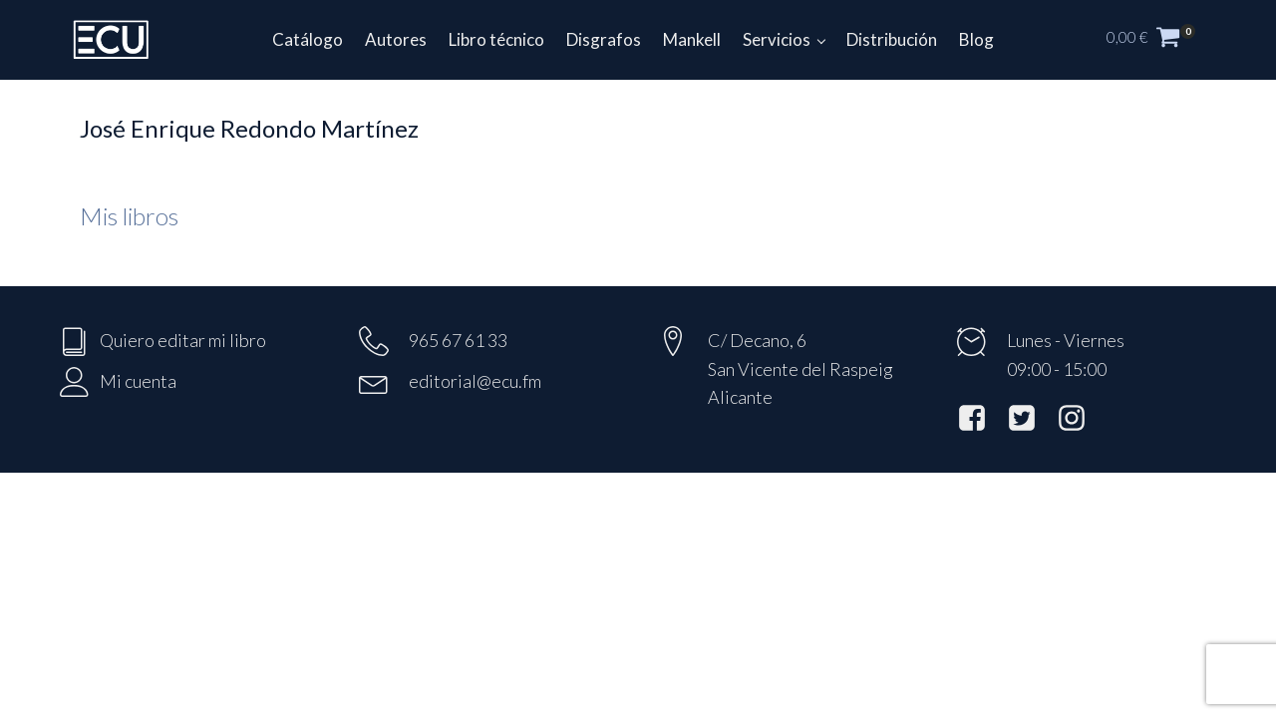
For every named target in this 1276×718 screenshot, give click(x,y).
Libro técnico (496, 39)
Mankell (692, 39)
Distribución (891, 39)
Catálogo (307, 39)
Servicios (776, 39)
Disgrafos (603, 39)
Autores (396, 39)
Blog (976, 39)
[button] (1161, 40)
